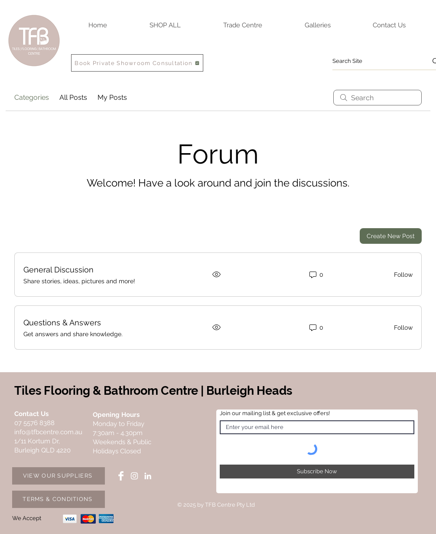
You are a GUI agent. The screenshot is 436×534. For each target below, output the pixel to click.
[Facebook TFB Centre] (121, 476)
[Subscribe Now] (317, 471)
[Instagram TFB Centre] (134, 476)
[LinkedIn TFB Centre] (148, 476)
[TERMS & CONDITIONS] (58, 499)
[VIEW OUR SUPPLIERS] (58, 476)
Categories (31, 97)
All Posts (73, 97)
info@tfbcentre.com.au (48, 432)
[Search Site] (373, 61)
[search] (377, 97)
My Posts (112, 97)
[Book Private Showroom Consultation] (137, 63)
